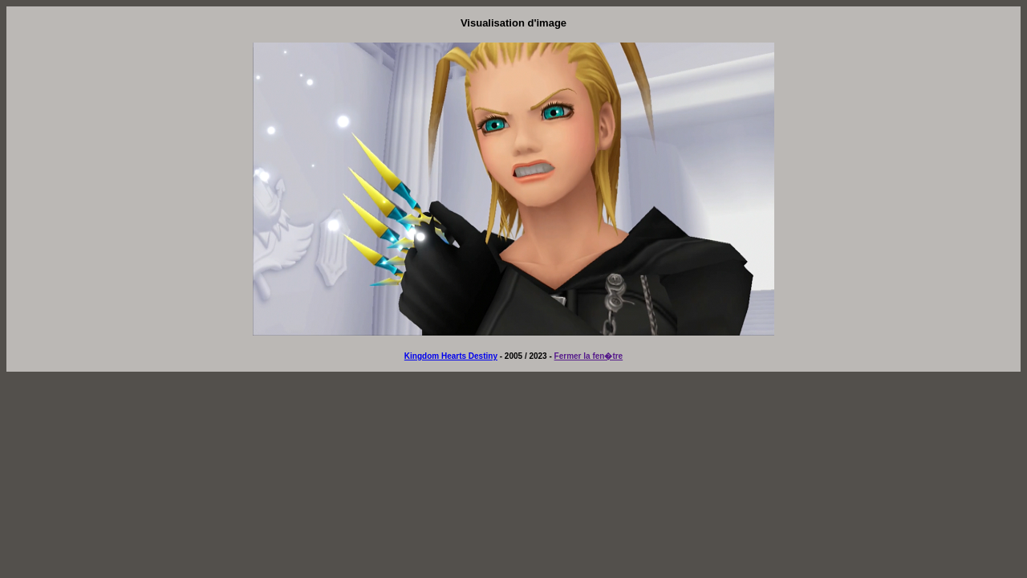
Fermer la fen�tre (588, 356)
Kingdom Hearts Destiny (450, 356)
